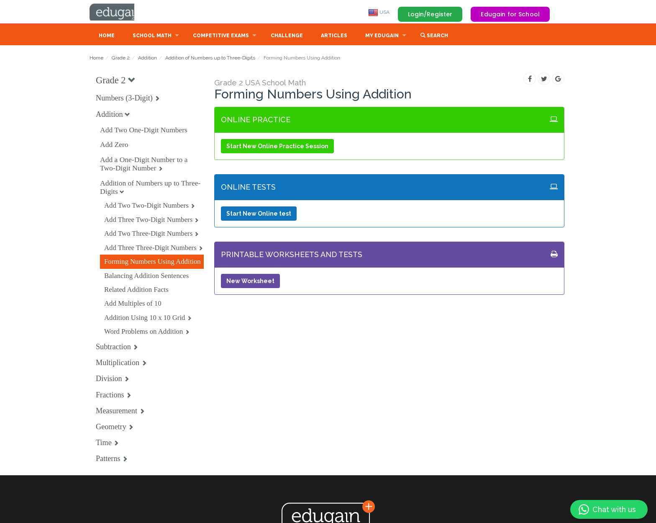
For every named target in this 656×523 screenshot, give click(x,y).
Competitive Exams (221, 36)
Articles (334, 36)
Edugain (121, 12)
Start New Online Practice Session (277, 147)
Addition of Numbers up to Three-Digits (210, 59)
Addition (147, 59)
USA (379, 12)
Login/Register (430, 14)
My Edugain (382, 36)
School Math (152, 36)
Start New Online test (258, 214)
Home (107, 36)
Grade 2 (121, 59)
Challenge (287, 36)
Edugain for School (510, 14)
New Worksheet (250, 281)
